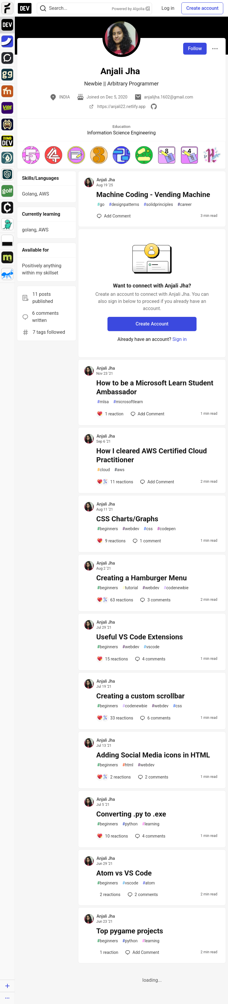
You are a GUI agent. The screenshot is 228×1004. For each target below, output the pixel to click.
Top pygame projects (129, 931)
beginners (107, 529)
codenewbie (176, 588)
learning (150, 824)
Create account (202, 8)
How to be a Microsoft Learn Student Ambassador (154, 387)
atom (149, 883)
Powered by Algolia (131, 9)
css (148, 529)
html (127, 765)
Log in (168, 8)
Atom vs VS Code (124, 873)
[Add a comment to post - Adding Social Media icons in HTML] (113, 777)
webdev (130, 529)
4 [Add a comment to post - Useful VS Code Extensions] (149, 659)
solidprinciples (158, 204)
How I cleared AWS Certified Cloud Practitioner (151, 455)
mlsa (103, 402)
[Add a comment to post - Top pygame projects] (107, 952)
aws (119, 470)
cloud (103, 470)
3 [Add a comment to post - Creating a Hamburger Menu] (154, 599)
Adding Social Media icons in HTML (153, 755)
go (100, 204)
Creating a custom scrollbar (140, 696)
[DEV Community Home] (24, 8)
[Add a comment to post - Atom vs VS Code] (108, 894)
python (129, 824)
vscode (151, 647)
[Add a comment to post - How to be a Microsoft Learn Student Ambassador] (110, 414)
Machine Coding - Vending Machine (153, 194)
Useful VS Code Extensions (139, 637)
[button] (31, 155)
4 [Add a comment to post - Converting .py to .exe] (149, 836)
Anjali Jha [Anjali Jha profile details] (105, 179)
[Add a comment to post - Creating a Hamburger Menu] (115, 600)
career (185, 204)
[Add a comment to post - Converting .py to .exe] (112, 836)
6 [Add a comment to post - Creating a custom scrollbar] (154, 718)
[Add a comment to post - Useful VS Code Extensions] (112, 659)
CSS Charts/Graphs (127, 519)
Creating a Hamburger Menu (141, 578)
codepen (166, 529)
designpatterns (124, 204)
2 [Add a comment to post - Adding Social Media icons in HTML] (152, 777)
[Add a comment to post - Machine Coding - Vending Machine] (113, 216)
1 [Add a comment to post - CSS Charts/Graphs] (146, 540)
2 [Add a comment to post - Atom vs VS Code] (142, 894)
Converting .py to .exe (131, 814)
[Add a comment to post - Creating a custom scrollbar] (115, 718)
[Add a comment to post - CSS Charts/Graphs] (111, 541)
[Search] (43, 8)
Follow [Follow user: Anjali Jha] (195, 48)
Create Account (152, 324)
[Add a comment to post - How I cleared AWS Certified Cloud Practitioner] (115, 481)
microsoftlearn (128, 402)
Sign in (179, 339)
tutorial (130, 588)
